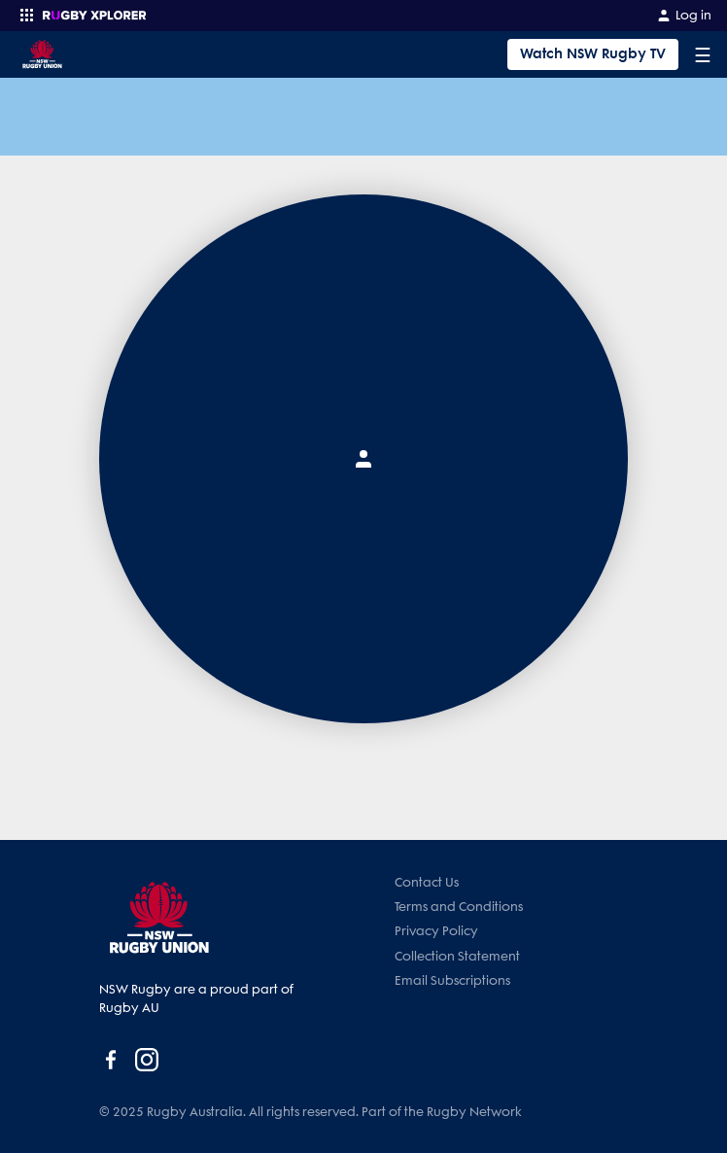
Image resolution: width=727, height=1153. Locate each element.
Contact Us (427, 882)
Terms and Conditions (459, 906)
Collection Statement (457, 956)
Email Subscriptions (452, 980)
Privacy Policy (436, 931)
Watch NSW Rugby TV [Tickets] (593, 54)
